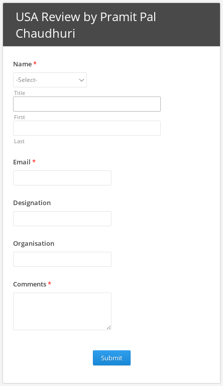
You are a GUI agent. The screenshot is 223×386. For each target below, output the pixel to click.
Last (19, 141)
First (19, 117)
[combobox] (50, 79)
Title (19, 92)
